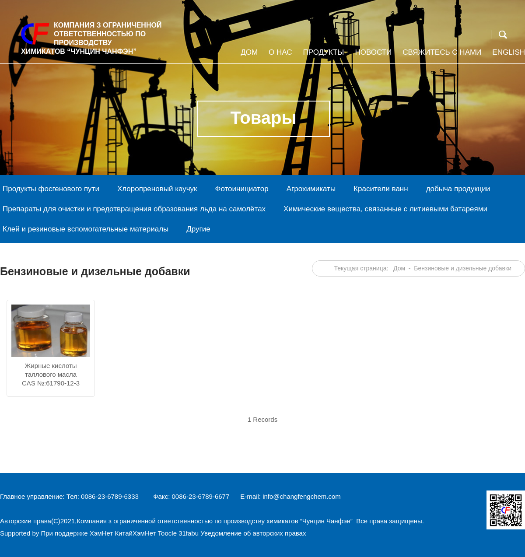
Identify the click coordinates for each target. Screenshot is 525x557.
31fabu (188, 533)
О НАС (279, 55)
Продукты (322, 55)
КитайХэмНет (135, 533)
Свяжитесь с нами (440, 55)
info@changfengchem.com (301, 496)
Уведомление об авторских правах (253, 533)
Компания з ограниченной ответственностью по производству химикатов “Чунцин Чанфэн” (215, 521)
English (507, 55)
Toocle (167, 533)
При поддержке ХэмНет (77, 533)
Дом (248, 55)
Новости (372, 55)
